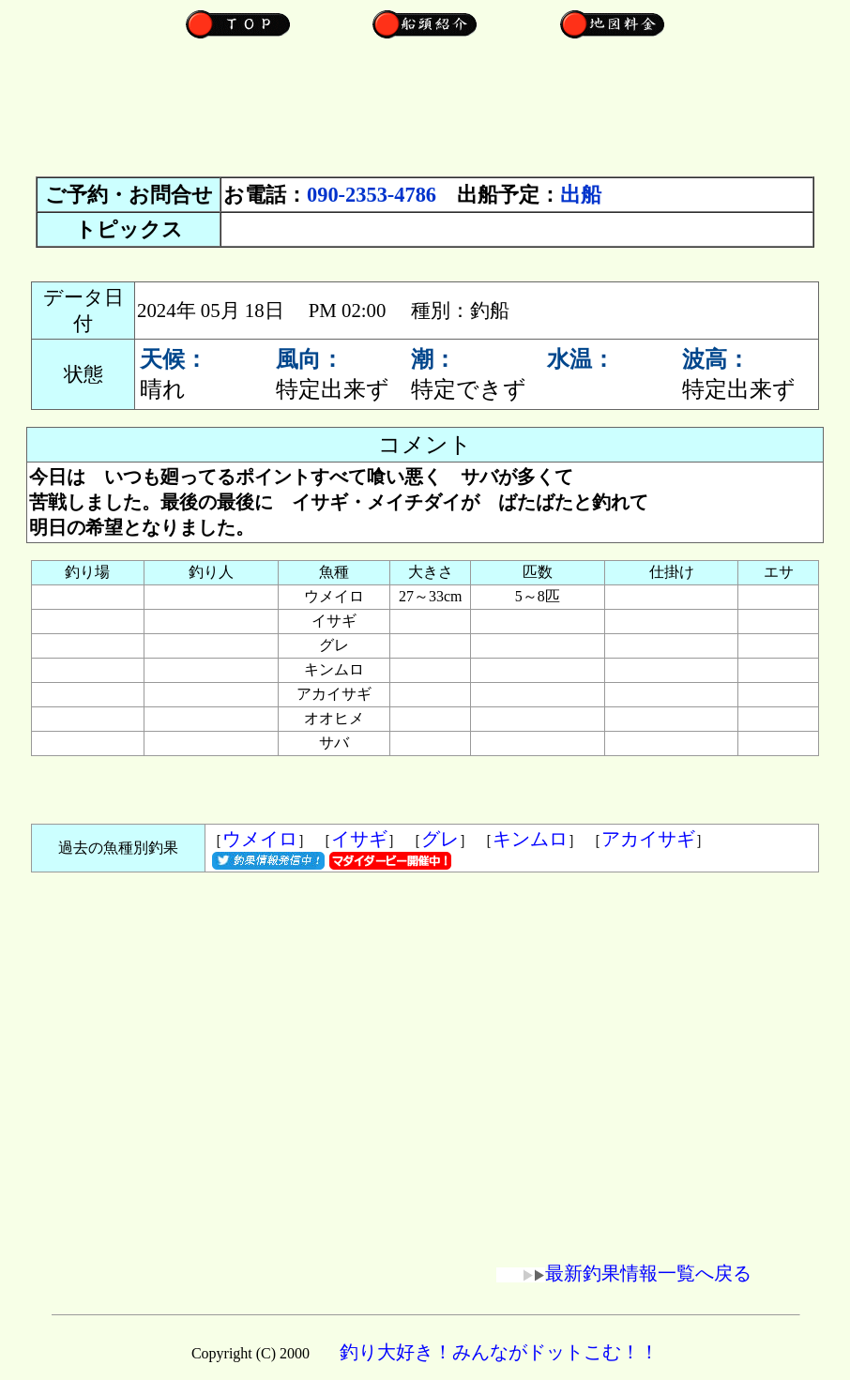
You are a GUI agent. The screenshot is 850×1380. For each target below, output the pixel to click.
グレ (440, 838)
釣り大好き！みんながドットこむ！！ (499, 1352)
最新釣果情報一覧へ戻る (623, 1273)
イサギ (359, 838)
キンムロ (530, 838)
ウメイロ (259, 838)
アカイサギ (648, 838)
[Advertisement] (425, 117)
